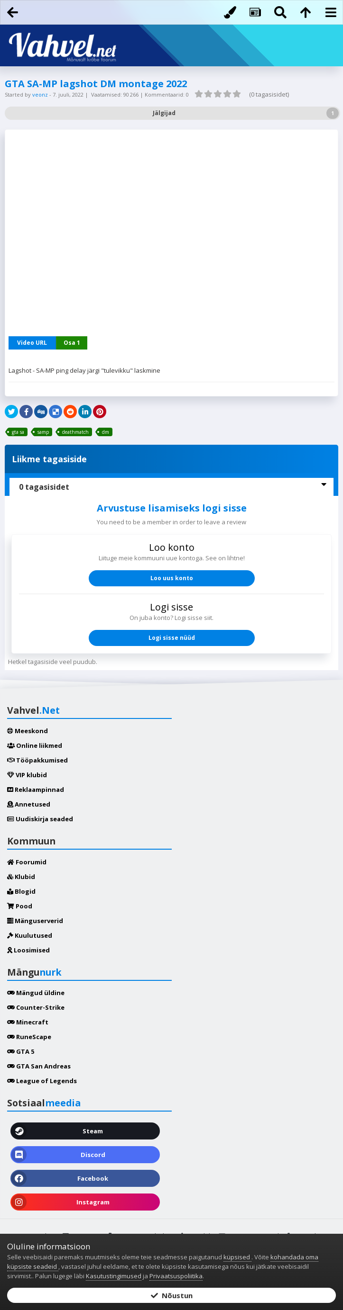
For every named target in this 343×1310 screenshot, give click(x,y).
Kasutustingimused (113, 1276)
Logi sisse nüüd (171, 638)
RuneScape (29, 1036)
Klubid (21, 876)
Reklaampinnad (35, 789)
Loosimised (28, 950)
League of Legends (42, 1081)
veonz (40, 94)
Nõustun (172, 1295)
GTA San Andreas (39, 1066)
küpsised (237, 1257)
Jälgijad (164, 113)
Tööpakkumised (37, 760)
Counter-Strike (36, 1007)
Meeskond (27, 731)
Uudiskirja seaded (40, 819)
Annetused (28, 804)
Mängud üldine (36, 992)
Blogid (21, 891)
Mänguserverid (35, 920)
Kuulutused (29, 935)
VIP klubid (27, 775)
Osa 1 (72, 343)
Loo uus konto (171, 578)
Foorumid (26, 862)
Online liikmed (34, 745)
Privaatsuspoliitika (176, 1276)
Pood (19, 906)
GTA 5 (20, 1051)
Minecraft (27, 1022)
